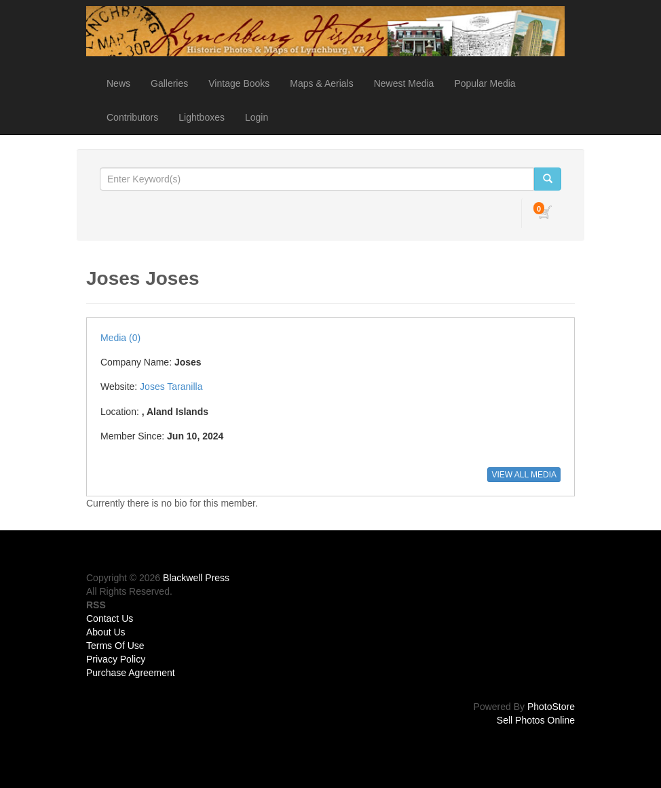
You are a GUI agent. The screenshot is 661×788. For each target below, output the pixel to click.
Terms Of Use (115, 645)
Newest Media (404, 83)
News (118, 83)
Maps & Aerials (321, 83)
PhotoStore (551, 706)
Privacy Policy (115, 659)
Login (256, 117)
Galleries (169, 83)
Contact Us (109, 618)
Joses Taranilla (171, 386)
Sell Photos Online (536, 720)
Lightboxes (201, 117)
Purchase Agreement (130, 672)
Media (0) (120, 337)
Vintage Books (238, 83)
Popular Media (484, 83)
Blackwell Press (196, 577)
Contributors (132, 117)
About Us (106, 632)
